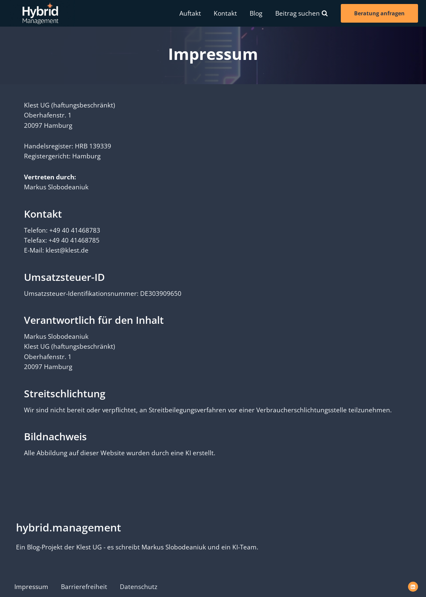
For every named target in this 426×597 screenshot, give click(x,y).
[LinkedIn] (413, 587)
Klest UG (89, 547)
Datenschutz (138, 586)
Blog (256, 13)
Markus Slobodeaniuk (173, 547)
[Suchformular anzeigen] (301, 13)
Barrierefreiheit (84, 586)
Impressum (31, 586)
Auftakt (190, 13)
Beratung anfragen (379, 13)
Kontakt (225, 13)
